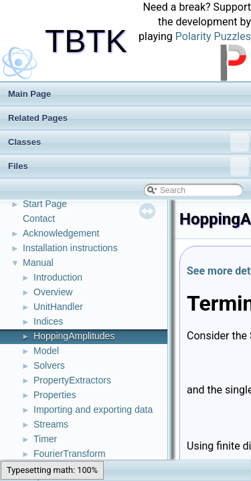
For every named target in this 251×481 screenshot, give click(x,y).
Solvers (49, 365)
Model (46, 350)
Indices (48, 321)
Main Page (29, 94)
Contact (39, 218)
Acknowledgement (61, 233)
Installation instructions (70, 248)
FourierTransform (69, 453)
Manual (38, 262)
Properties (54, 394)
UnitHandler (58, 306)
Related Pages (38, 118)
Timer (45, 439)
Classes (128, 142)
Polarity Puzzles (213, 36)
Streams (50, 424)
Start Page (45, 203)
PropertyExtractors (72, 380)
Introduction (57, 277)
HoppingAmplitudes (73, 336)
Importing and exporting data (93, 409)
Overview (52, 292)
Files (128, 166)
